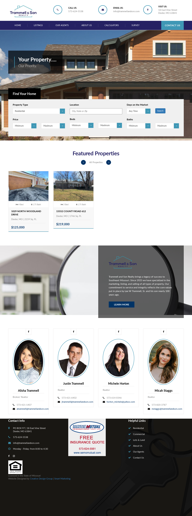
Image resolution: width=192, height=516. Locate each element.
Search (160, 110)
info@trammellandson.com (126, 11)
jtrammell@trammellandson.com (77, 401)
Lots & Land (139, 440)
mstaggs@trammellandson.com (167, 408)
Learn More (121, 304)
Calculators (112, 25)
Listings (38, 25)
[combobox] (39, 111)
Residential (138, 428)
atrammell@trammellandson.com (33, 408)
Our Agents (62, 25)
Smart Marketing (62, 478)
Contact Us (172, 25)
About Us (86, 25)
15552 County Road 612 (71, 211)
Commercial (139, 434)
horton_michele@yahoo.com (121, 401)
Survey (136, 25)
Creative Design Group (41, 478)
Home (18, 25)
